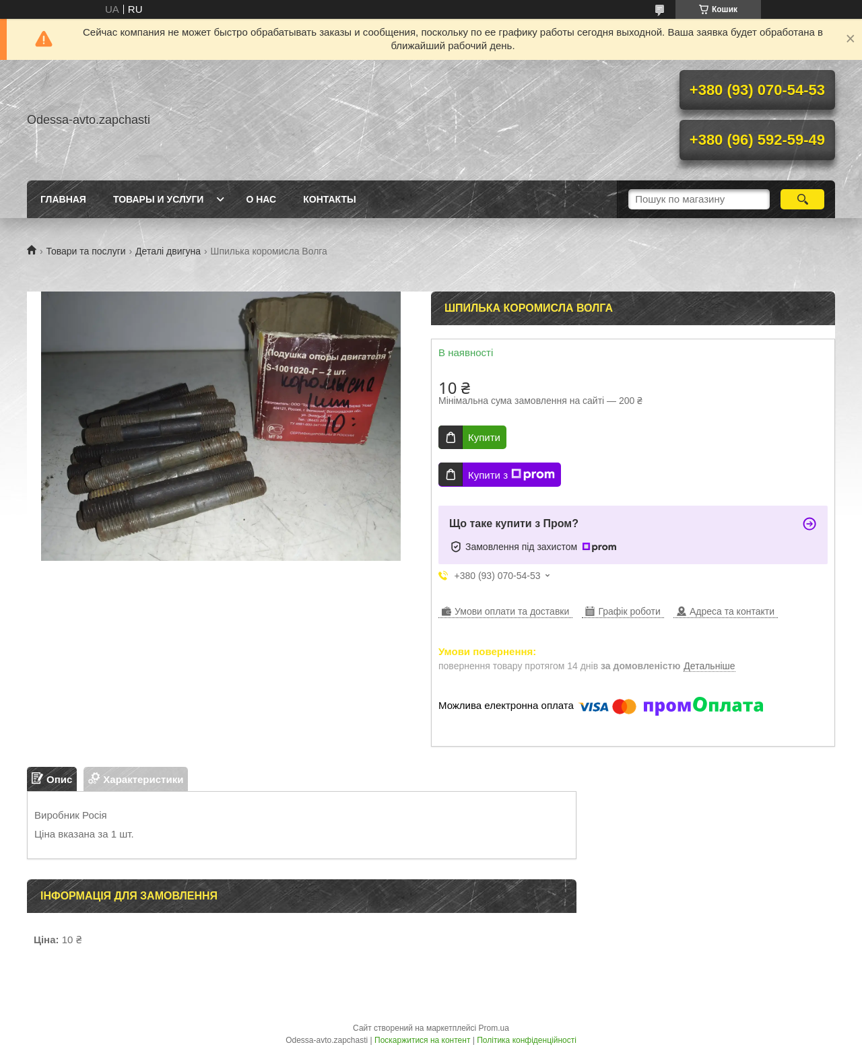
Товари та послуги (85, 251)
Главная (63, 199)
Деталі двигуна (168, 251)
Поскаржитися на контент (422, 1040)
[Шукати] (802, 199)
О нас (261, 199)
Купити (484, 437)
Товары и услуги (158, 199)
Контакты (329, 199)
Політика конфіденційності (526, 1040)
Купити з (511, 475)
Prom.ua (494, 1028)
